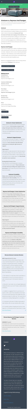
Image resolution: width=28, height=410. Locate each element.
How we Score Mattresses (8, 402)
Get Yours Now (5, 111)
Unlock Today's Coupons (14, 6)
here (22, 388)
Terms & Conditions (7, 395)
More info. (10, 24)
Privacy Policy (6, 399)
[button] (14, 310)
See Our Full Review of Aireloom (8, 66)
